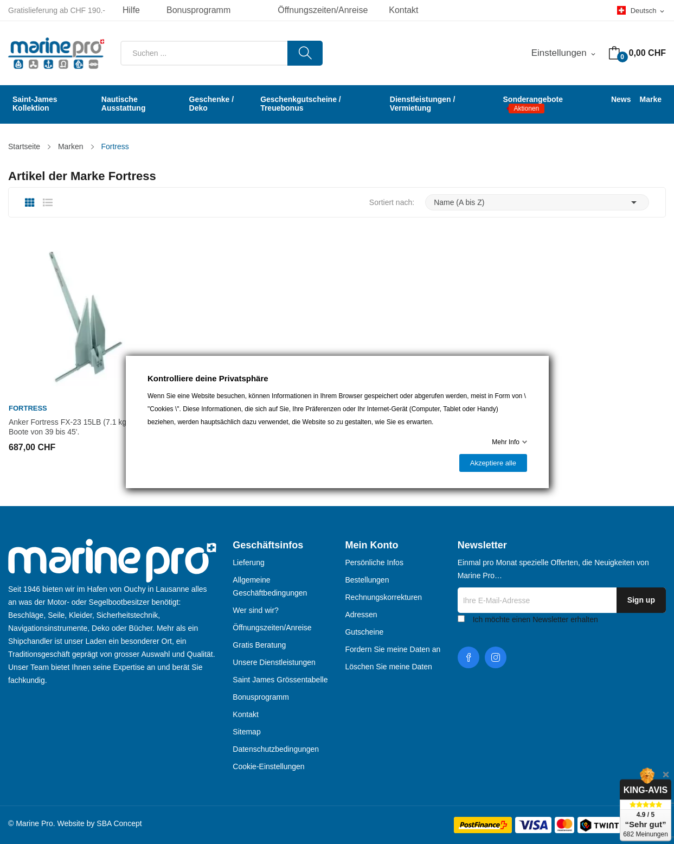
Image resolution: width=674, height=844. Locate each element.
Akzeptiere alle (493, 463)
